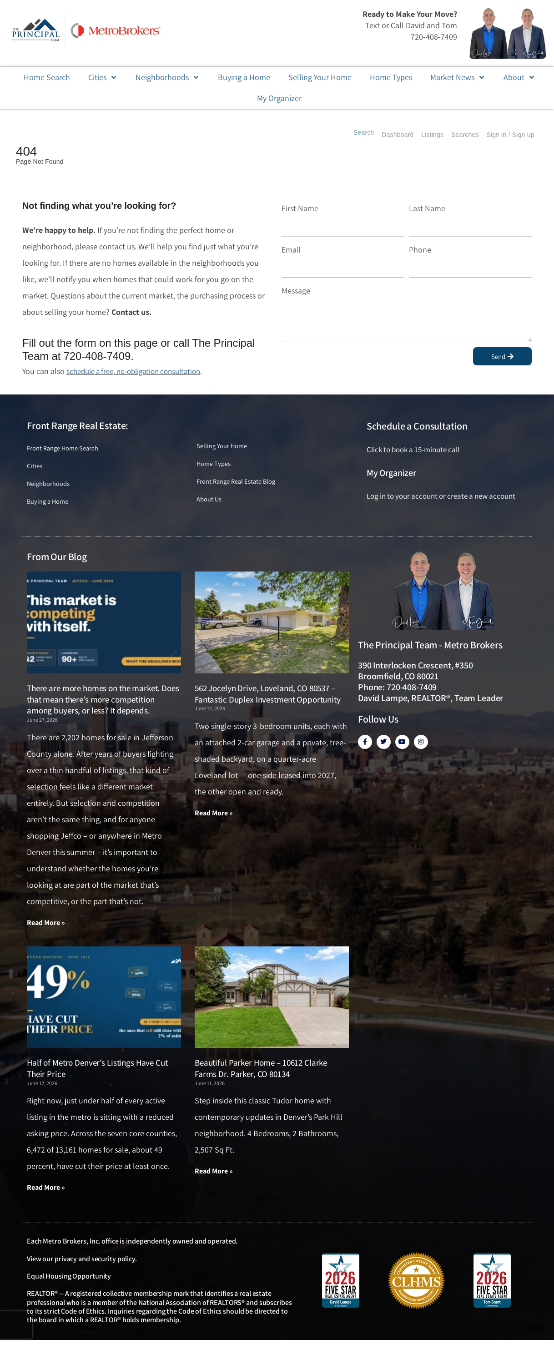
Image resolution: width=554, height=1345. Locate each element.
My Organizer (391, 473)
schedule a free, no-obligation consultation (140, 371)
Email (291, 249)
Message (296, 290)
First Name (300, 208)
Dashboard (377, 134)
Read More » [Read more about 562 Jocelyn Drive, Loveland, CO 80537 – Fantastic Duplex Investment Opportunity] (214, 816)
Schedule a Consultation (417, 426)
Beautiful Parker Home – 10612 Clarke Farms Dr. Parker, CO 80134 (261, 1073)
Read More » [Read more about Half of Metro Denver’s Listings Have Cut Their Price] (46, 1192)
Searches (456, 134)
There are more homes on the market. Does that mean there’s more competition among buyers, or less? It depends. (103, 702)
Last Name (427, 208)
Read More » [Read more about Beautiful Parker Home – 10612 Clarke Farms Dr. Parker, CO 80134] (214, 1175)
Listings (417, 134)
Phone (420, 249)
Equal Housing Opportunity (69, 1281)
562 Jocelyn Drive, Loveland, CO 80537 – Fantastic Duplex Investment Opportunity (268, 697)
